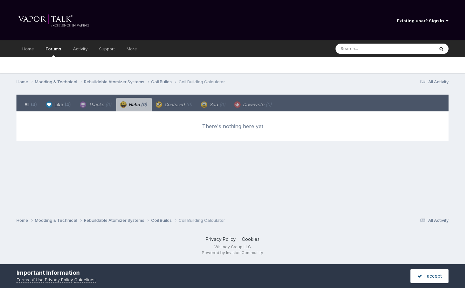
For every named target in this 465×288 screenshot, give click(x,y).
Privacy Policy (221, 239)
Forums (53, 51)
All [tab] (31, 104)
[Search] (367, 49)
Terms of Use (30, 279)
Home (28, 48)
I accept (430, 276)
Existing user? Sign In (423, 20)
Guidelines (85, 279)
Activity (80, 48)
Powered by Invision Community (232, 252)
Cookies (251, 239)
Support (107, 48)
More (132, 48)
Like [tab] (58, 104)
